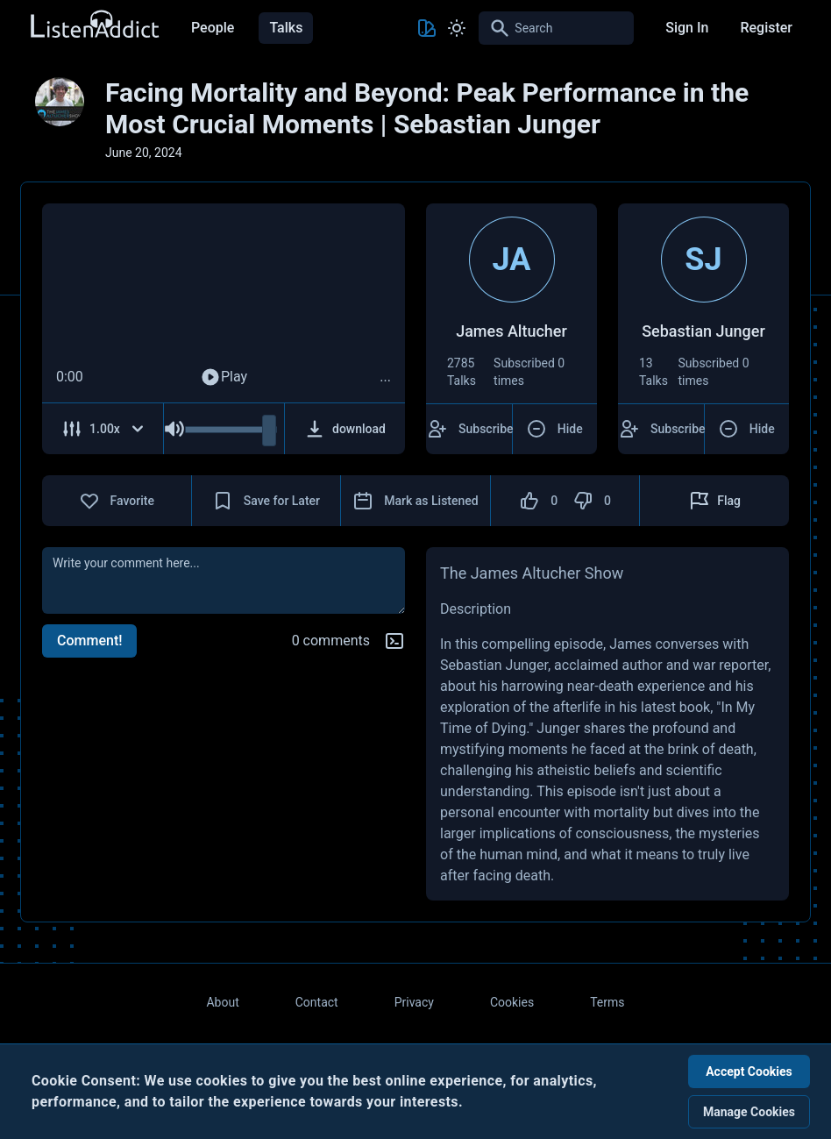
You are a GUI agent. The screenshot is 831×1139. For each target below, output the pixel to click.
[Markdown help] (394, 640)
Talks (285, 27)
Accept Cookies (749, 1071)
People (212, 27)
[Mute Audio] (174, 428)
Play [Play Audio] (223, 377)
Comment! (89, 640)
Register (766, 27)
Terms (607, 1002)
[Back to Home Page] (94, 25)
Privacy (414, 1002)
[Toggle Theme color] (427, 28)
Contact (316, 1002)
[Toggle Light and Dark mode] (456, 28)
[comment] (223, 580)
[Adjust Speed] (103, 428)
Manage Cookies (749, 1112)
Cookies (512, 1002)
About (222, 1002)
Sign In (686, 27)
